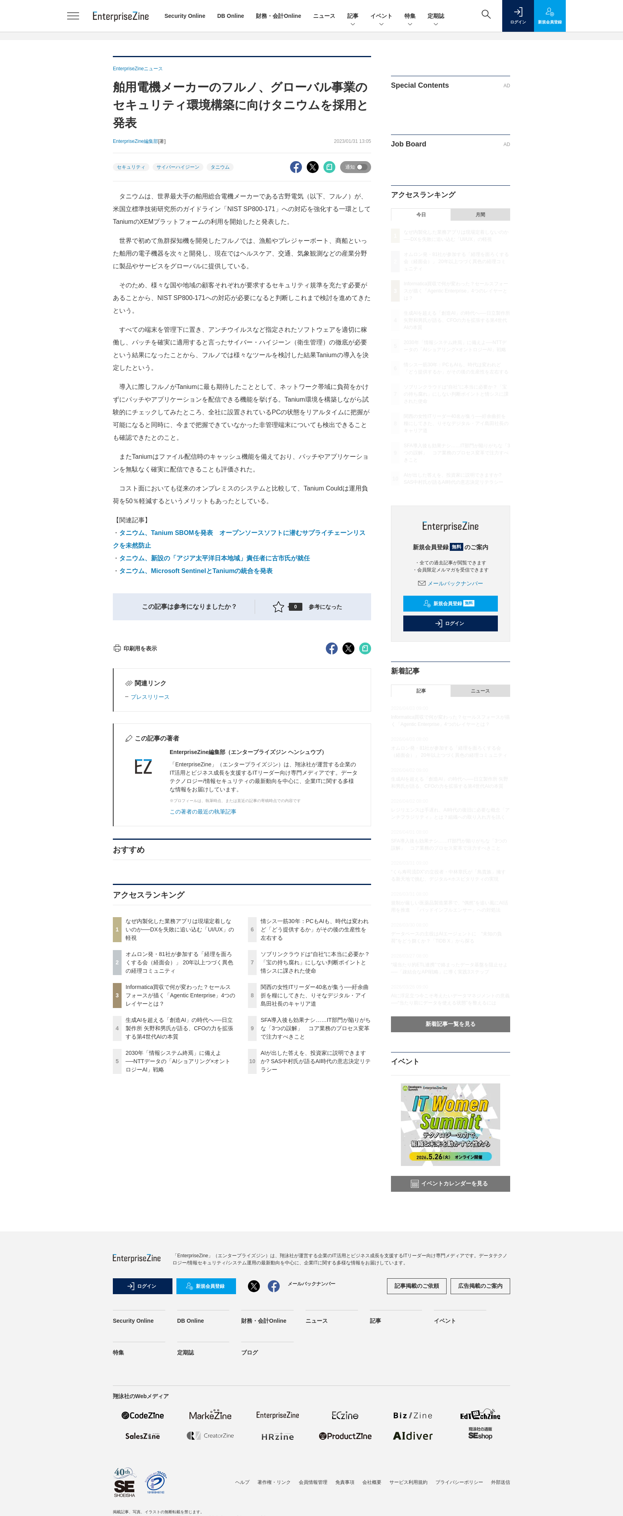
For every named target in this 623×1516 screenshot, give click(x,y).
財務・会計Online (278, 16)
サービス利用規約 (408, 1507)
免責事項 (344, 1507)
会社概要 (371, 1507)
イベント (381, 16)
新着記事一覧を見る (451, 1024)
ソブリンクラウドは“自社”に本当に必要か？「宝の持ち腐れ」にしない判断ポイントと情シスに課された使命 (315, 1105)
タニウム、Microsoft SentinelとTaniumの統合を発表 (196, 571)
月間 (480, 214)
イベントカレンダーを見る (449, 1184)
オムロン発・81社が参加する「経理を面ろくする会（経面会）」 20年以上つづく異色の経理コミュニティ (179, 1105)
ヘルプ (242, 1507)
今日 (421, 214)
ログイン (449, 623)
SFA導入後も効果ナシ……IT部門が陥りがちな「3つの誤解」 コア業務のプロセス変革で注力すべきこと (316, 1171)
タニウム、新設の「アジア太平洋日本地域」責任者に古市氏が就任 (214, 558)
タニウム (220, 167)
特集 (410, 16)
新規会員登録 (448, 604)
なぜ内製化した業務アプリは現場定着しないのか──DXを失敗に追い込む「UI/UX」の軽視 (180, 1072)
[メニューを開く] (73, 16)
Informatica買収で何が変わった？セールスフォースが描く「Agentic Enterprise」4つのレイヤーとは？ (180, 1138)
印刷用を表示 (135, 791)
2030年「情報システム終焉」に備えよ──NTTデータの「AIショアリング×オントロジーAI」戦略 (178, 1204)
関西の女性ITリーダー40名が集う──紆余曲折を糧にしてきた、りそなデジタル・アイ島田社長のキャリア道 (315, 1138)
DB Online (230, 16)
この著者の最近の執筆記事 (203, 954)
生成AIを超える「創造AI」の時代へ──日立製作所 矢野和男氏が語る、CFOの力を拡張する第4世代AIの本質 (179, 1171)
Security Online (184, 16)
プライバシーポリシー (459, 1507)
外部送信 (500, 1507)
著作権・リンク (274, 1507)
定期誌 (436, 16)
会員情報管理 (313, 1507)
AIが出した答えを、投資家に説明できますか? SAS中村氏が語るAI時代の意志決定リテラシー (316, 1204)
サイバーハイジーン (178, 167)
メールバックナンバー (450, 583)
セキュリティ (131, 167)
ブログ (249, 1377)
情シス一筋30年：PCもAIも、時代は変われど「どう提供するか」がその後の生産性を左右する (315, 1072)
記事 (352, 16)
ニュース (324, 16)
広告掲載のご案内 (480, 1311)
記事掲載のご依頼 (417, 1311)
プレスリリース (150, 840)
